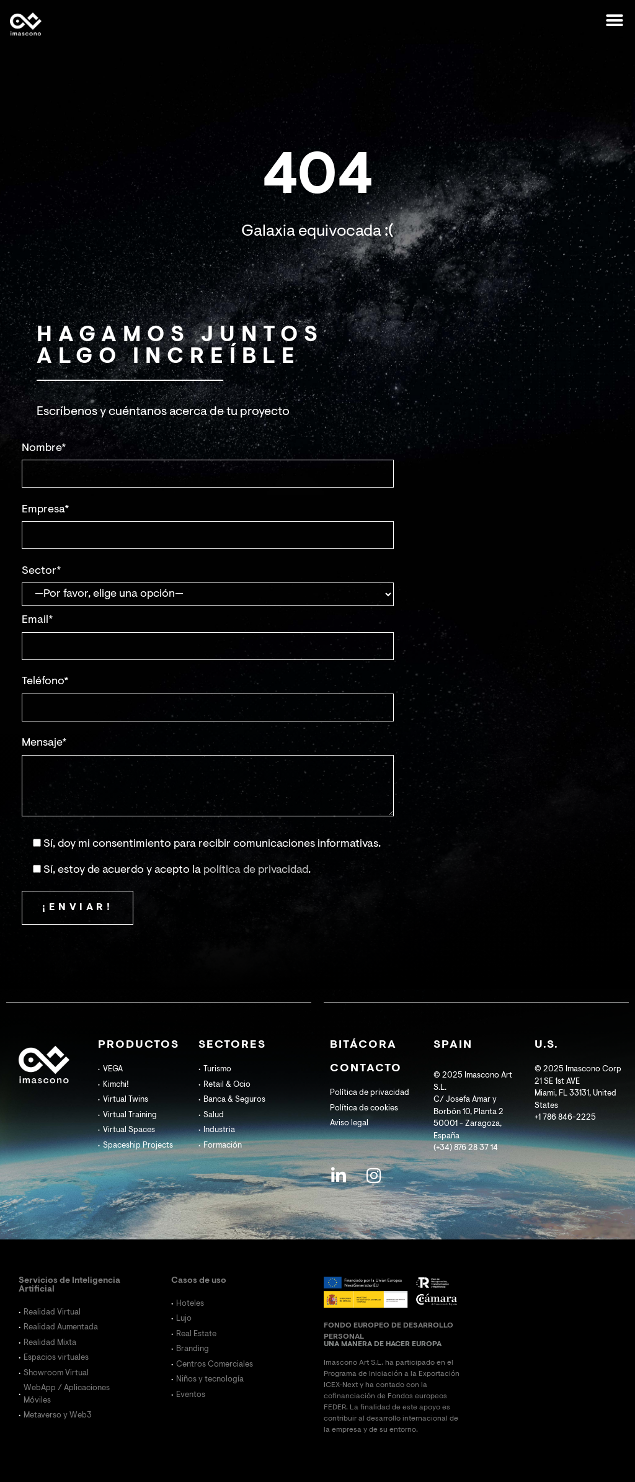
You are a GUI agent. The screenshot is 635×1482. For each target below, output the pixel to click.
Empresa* (45, 510)
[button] (615, 20)
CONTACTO (366, 1068)
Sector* (41, 571)
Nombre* (44, 448)
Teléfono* (45, 681)
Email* (37, 620)
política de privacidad (255, 870)
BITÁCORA (363, 1045)
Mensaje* (44, 743)
